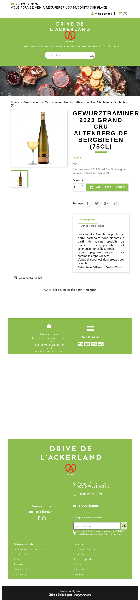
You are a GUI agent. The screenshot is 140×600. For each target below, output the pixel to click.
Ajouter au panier (107, 187)
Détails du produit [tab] (92, 226)
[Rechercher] (70, 55)
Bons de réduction (24, 569)
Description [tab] (87, 220)
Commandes (21, 554)
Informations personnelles (28, 549)
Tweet (96, 203)
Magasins (78, 574)
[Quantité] (77, 187)
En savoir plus (113, 534)
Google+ (105, 203)
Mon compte (24, 544)
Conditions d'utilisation (85, 549)
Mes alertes (20, 574)
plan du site (79, 569)
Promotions (79, 554)
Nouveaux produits (84, 559)
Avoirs (17, 559)
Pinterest (115, 203)
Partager (87, 203)
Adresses (19, 564)
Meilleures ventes (82, 564)
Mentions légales (70, 591)
